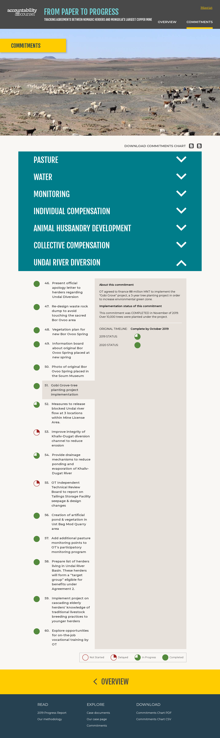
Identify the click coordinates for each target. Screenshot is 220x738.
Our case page (97, 719)
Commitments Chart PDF (154, 713)
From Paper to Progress (81, 12)
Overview (110, 682)
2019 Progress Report (51, 713)
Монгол (206, 7)
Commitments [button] (200, 22)
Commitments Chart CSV (153, 719)
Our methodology (49, 719)
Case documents (98, 713)
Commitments (97, 725)
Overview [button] (167, 22)
